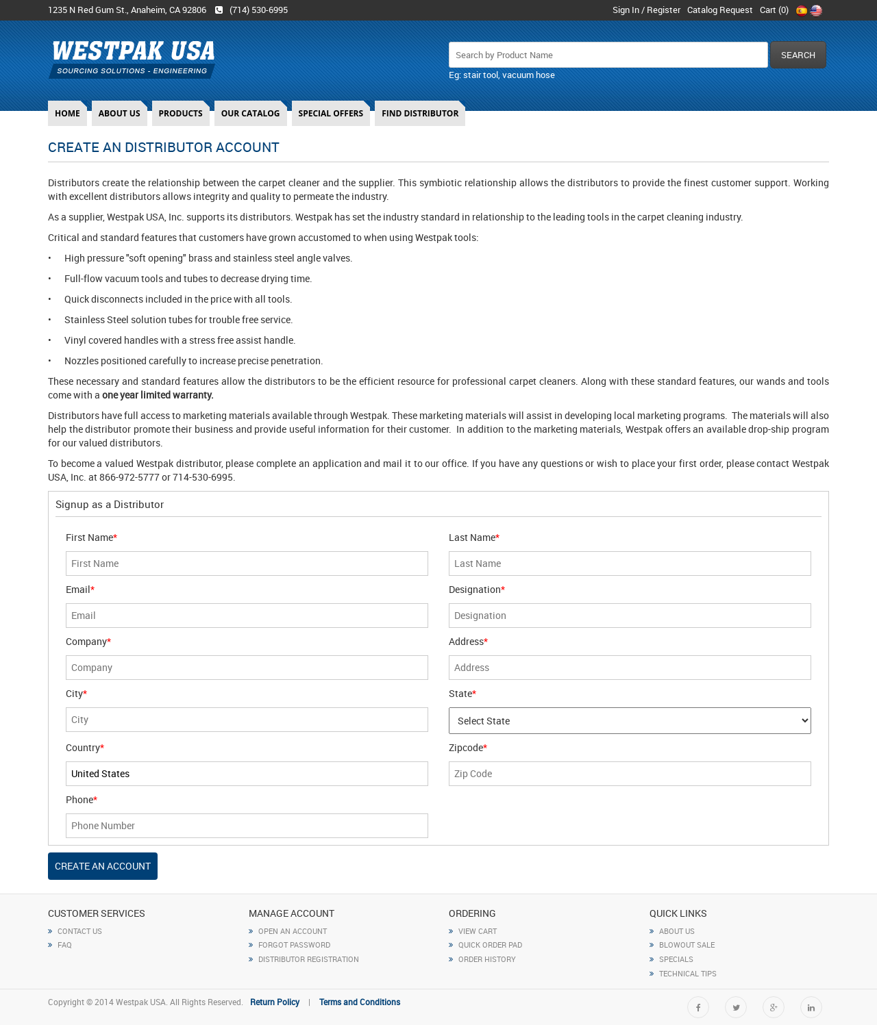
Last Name (474, 537)
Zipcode (468, 747)
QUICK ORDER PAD (485, 944)
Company (88, 641)
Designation (477, 589)
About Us (119, 113)
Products (181, 113)
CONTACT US (75, 931)
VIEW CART (473, 931)
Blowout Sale (682, 944)
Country (85, 747)
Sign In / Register (646, 9)
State (462, 693)
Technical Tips (683, 973)
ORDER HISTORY (482, 959)
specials (671, 959)
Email (80, 589)
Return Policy (274, 1001)
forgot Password (289, 944)
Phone (81, 799)
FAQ (60, 944)
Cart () (774, 9)
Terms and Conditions (359, 1001)
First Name (91, 537)
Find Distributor (420, 113)
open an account (288, 931)
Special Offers (331, 113)
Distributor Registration (304, 959)
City (76, 693)
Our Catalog (250, 113)
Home (67, 113)
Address (468, 641)
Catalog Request (720, 9)
